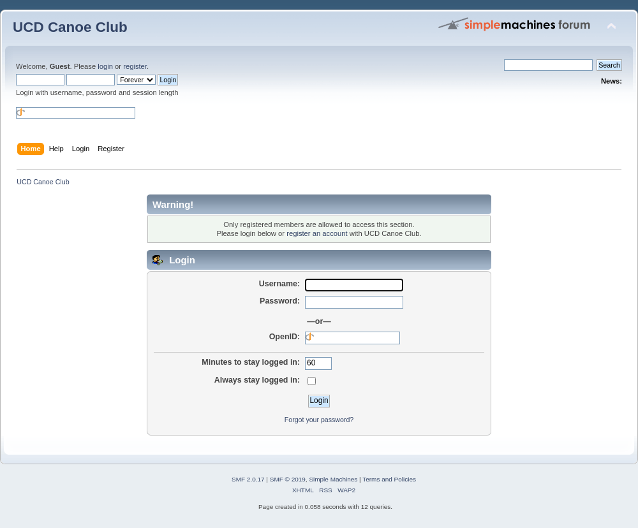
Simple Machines (333, 479)
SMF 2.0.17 (248, 479)
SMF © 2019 (288, 479)
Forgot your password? (319, 419)
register (135, 66)
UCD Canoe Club (70, 27)
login (105, 66)
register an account (316, 233)
